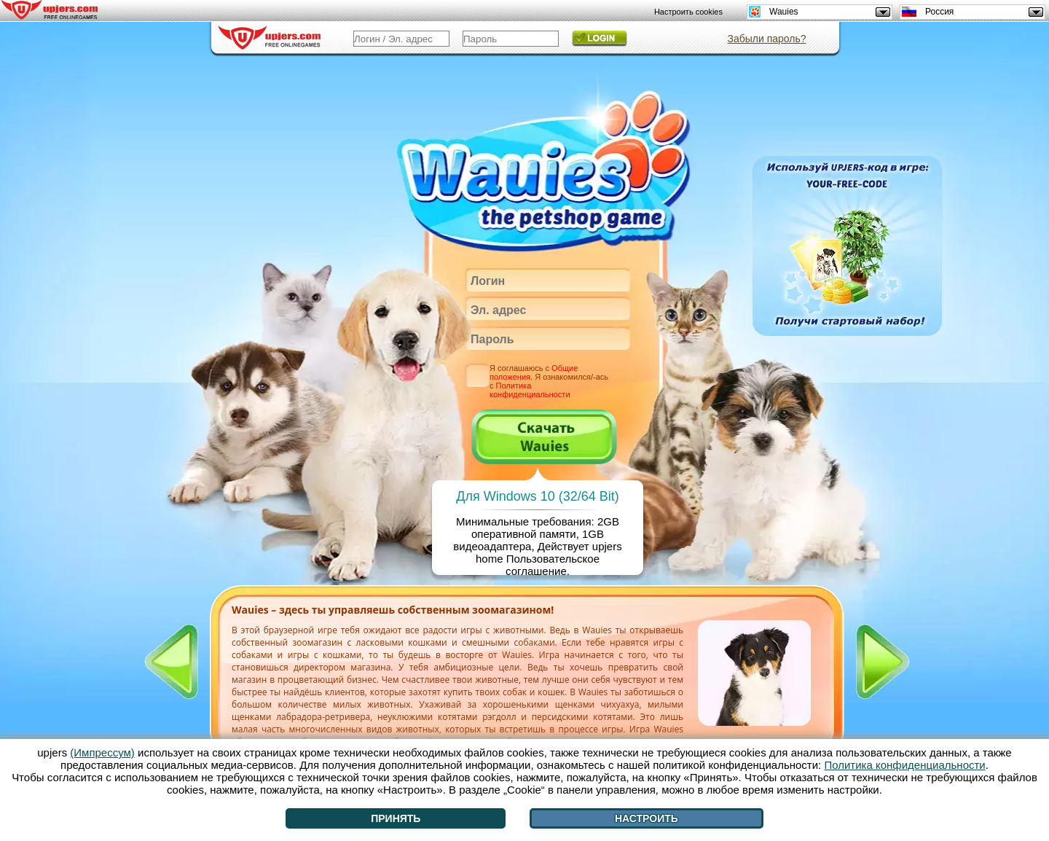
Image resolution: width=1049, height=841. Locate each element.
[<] (171, 662)
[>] (883, 662)
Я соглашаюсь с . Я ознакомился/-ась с (549, 381)
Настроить (646, 818)
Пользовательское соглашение (553, 564)
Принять (395, 818)
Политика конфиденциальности (530, 390)
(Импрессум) (102, 752)
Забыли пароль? (766, 38)
